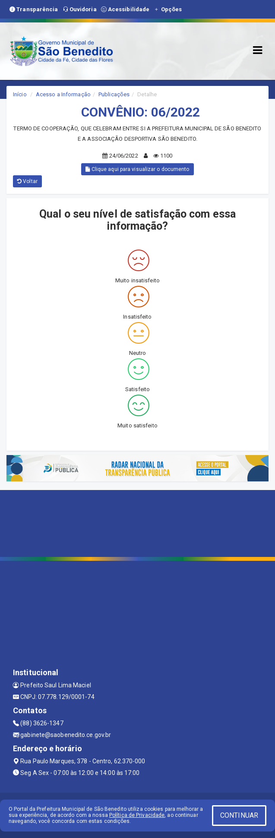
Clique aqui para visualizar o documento (137, 169)
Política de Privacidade (136, 815)
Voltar (27, 181)
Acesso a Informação (63, 94)
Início (20, 94)
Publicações (114, 94)
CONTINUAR (239, 815)
